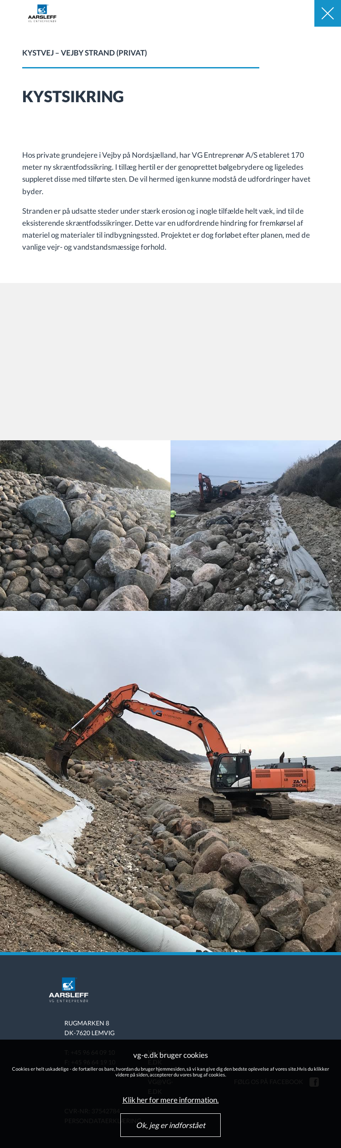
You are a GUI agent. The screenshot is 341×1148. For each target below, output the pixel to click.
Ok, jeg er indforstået (170, 1125)
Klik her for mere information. (171, 1099)
